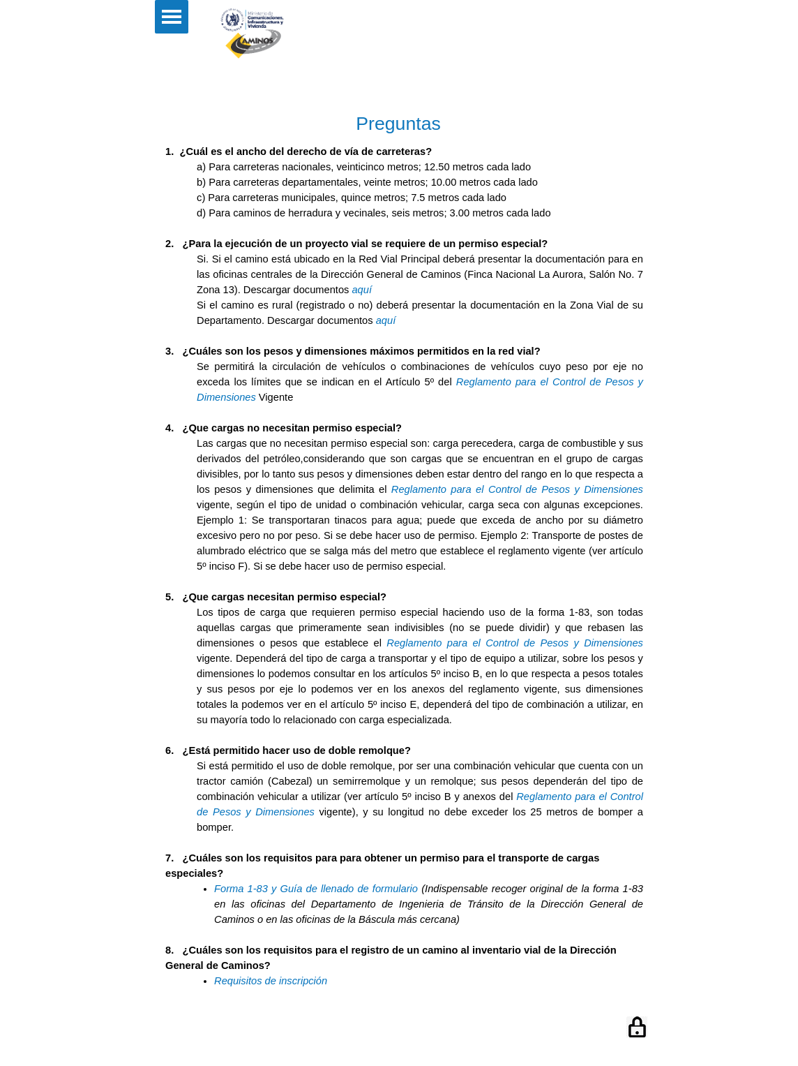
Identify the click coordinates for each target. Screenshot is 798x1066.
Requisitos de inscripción (270, 980)
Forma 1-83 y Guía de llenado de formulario (316, 888)
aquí (362, 289)
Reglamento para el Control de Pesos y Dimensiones (517, 489)
